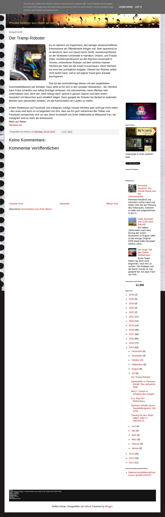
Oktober (136, 360)
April (134, 435)
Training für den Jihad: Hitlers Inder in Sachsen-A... (142, 418)
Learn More (126, 7)
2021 (132, 316)
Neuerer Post (16, 203)
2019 (132, 325)
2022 (132, 312)
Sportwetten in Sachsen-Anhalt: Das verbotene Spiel (143, 384)
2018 (132, 330)
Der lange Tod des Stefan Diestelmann (145, 252)
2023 (132, 308)
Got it (138, 7)
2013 (132, 454)
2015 (132, 343)
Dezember (137, 351)
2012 (132, 458)
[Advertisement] (140, 65)
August (135, 369)
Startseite (64, 203)
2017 (132, 334)
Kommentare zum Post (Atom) (36, 209)
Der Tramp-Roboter (141, 377)
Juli (134, 373)
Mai (134, 430)
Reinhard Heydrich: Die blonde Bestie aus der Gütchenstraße (142, 191)
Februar (136, 444)
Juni (134, 426)
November (137, 355)
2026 (132, 294)
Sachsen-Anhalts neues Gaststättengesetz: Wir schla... (143, 408)
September (137, 364)
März (134, 439)
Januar (135, 448)
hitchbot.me (15, 125)
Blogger (109, 506)
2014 (132, 347)
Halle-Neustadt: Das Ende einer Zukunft (145, 222)
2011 (132, 462)
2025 (132, 299)
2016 (132, 338)
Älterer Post (112, 203)
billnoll (88, 506)
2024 (132, 303)
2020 (132, 321)
